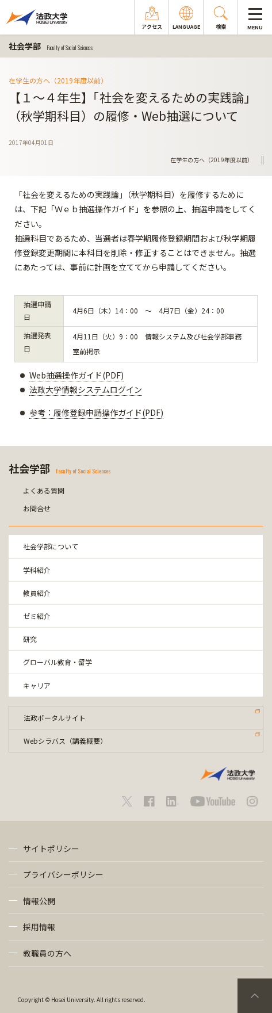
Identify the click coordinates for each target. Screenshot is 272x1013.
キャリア (37, 685)
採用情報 (39, 926)
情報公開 (39, 901)
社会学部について (50, 546)
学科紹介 (37, 570)
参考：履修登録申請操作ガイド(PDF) (96, 412)
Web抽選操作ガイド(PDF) (76, 375)
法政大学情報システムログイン (85, 389)
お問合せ (37, 508)
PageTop (254, 995)
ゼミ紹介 (37, 616)
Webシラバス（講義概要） (65, 741)
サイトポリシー (51, 848)
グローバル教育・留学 (57, 662)
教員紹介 (37, 593)
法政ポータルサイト (55, 718)
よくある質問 (43, 490)
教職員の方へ (47, 953)
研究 (30, 639)
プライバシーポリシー (63, 874)
